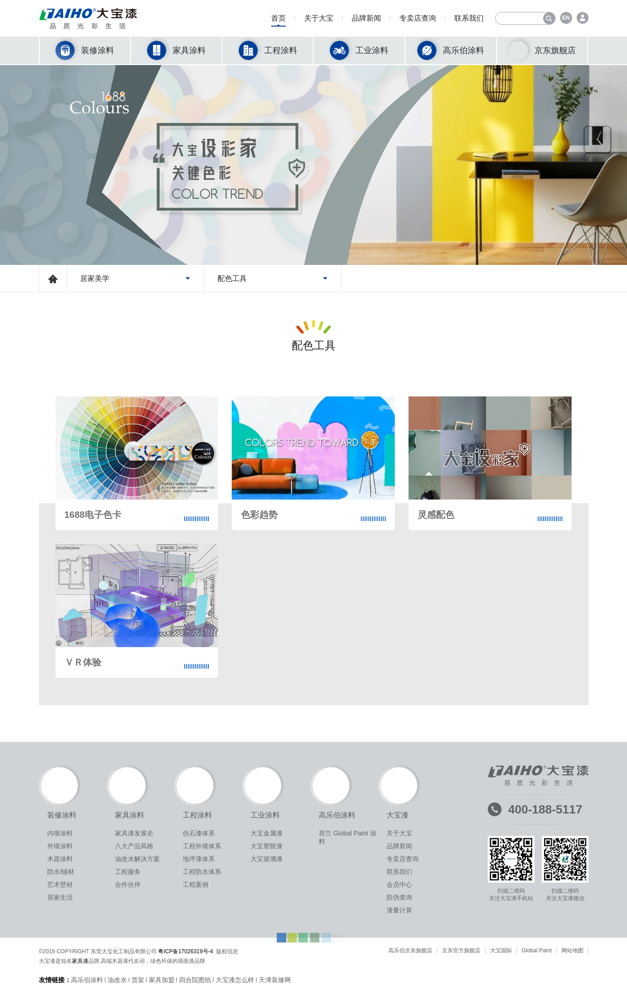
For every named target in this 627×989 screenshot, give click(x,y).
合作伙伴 (128, 884)
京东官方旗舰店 (461, 950)
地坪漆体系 (199, 859)
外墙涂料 (60, 846)
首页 (278, 20)
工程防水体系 (202, 871)
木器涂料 (60, 859)
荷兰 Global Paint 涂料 (347, 837)
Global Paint (536, 950)
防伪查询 (399, 897)
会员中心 (399, 884)
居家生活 (60, 897)
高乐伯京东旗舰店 (410, 950)
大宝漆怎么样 (235, 980)
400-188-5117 (545, 809)
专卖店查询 (417, 20)
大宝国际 (501, 950)
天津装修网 (275, 980)
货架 (137, 980)
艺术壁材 (60, 884)
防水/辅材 (61, 871)
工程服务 (128, 871)
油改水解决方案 (137, 859)
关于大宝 (318, 20)
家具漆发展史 (134, 833)
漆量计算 (399, 910)
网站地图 (572, 950)
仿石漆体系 (199, 833)
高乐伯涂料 (87, 980)
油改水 (117, 980)
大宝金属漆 (267, 833)
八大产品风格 (134, 846)
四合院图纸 (195, 980)
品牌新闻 (366, 20)
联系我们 (469, 20)
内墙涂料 (60, 833)
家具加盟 (161, 980)
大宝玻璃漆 (267, 859)
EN (566, 18)
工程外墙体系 (202, 846)
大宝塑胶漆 (267, 846)
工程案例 (195, 884)
